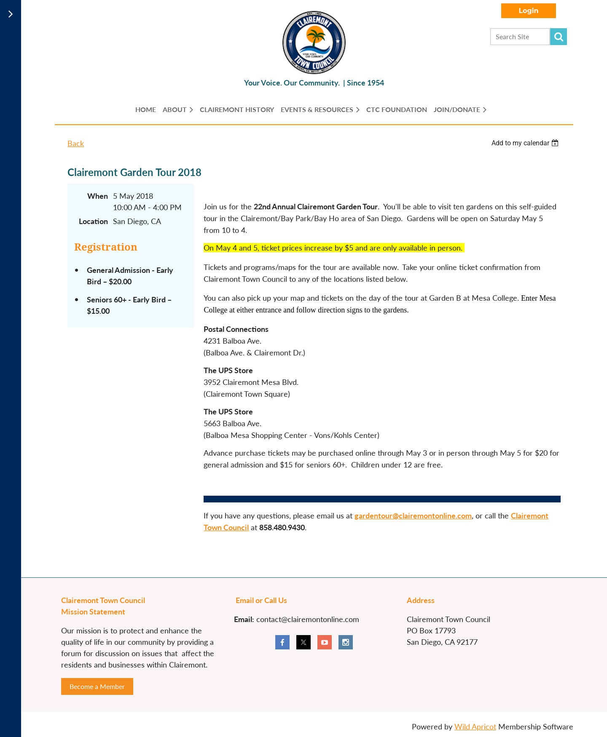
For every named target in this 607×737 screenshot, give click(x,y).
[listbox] (526, 143)
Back (75, 143)
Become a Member (97, 686)
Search (558, 36)
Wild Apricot (475, 726)
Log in (528, 10)
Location (93, 221)
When (97, 195)
